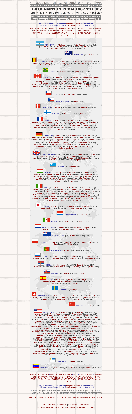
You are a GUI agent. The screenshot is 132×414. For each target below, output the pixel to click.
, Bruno (76, 190)
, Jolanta (71, 242)
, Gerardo (84, 221)
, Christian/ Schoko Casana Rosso (52, 146)
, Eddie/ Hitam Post (90, 339)
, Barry (61, 78)
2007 (44, 405)
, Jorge (65, 45)
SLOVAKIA (40, 34)
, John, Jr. (95, 332)
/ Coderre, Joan (82, 314)
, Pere (77, 283)
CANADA (68, 29)
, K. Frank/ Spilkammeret (66, 107)
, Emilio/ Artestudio (58, 197)
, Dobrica (61, 267)
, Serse (78, 195)
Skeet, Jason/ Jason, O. (61, 160)
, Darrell (60, 136)
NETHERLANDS (57, 32)
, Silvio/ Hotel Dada (86, 45)
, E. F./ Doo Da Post (78, 334)
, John (80, 160)
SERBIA (33, 34)
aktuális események (73, 407)
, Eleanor (85, 335)
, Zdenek (79, 101)
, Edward (76, 259)
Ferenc (89, 228)
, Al (65, 318)
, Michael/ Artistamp (76, 79)
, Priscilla (43, 341)
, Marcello (42, 193)
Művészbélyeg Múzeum (79, 397)
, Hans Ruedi (78, 296)
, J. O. (70, 114)
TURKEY (75, 34)
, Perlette (66, 61)
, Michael (47, 83)
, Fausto (74, 197)
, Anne (87, 319)
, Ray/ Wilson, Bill (66, 335)
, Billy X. (80, 326)
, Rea (57, 144)
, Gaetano (80, 191)
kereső (91, 407)
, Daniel (82, 122)
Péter (84, 273)
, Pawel (73, 244)
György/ (43, 174)
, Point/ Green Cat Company (45, 298)
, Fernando (58, 188)
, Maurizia (90, 190)
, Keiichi (88, 207)
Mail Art (50, 139)
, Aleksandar (41, 267)
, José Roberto (82, 71)
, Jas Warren (65, 83)
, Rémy (53, 127)
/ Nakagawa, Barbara (63, 346)
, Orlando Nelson (75, 95)
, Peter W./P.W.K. (70, 298)
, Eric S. (54, 61)
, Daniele (88, 197)
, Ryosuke (57, 207)
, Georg (67, 143)
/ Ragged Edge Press (78, 351)
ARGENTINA (34, 29)
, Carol (64, 348)
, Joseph (87, 124)
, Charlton (62, 321)
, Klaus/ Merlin (88, 144)
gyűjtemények (48, 407)
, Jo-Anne (44, 330)
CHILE (75, 29)
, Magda (68, 229)
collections (51, 405)
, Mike (89, 316)
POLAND (80, 32)
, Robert (92, 341)
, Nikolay (58, 259)
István (85, 178)
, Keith (61, 156)
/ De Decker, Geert (52, 65)
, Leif (75, 290)
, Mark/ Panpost (81, 318)
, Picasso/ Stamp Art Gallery (45, 332)
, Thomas (60, 296)
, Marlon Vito (39, 342)
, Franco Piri (71, 193)
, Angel (59, 368)
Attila (78, 176)
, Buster (86, 323)
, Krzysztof (59, 244)
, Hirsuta (56, 342)
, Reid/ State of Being (58, 355)
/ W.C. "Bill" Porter (47, 351)
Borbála (65, 176)
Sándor (83, 265)
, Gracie (43, 339)
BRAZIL (61, 29)
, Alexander (39, 259)
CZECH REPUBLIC (86, 29)
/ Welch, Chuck (42, 326)
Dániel (61, 172)
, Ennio (37, 198)
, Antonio (94, 198)
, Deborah (57, 325)
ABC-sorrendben (72, 25)
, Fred (38, 86)
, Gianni (64, 190)
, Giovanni (79, 200)
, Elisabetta (38, 195)
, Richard (72, 85)
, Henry (69, 122)
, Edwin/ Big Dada (90, 86)
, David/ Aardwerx (40, 158)
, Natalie (93, 259)
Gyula (43, 178)
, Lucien (91, 127)
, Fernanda (56, 193)
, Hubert (59, 337)
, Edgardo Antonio (77, 48)
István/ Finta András (45, 180)
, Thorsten (64, 139)
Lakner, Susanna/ (47, 143)
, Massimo (40, 197)
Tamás (76, 180)
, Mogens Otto (88, 107)
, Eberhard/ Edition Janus (89, 137)
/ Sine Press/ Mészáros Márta (63, 178)
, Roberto (54, 200)
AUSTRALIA (44, 29)
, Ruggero (91, 195)
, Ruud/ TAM (50, 229)
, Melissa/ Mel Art (70, 81)
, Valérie (79, 127)
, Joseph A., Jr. (58, 353)
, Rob (52, 318)
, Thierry (72, 65)
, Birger (38, 139)
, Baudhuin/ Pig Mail (88, 63)
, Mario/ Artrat (78, 337)
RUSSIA (97, 32)
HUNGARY (83, 30)
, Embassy (58, 314)
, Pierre (39, 127)
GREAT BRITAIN (64, 30)
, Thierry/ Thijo (68, 63)
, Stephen (59, 341)
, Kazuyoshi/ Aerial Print (54, 208)
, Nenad (64, 265)
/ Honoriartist (44, 335)
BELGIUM (53, 29)
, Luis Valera (75, 368)
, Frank (87, 330)
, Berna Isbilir (94, 306)
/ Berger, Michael (65, 137)
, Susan (76, 88)
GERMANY (53, 30)
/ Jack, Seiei (81, 208)
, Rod (83, 229)
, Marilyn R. (74, 342)
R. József (70, 273)
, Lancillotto (51, 190)
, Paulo (65, 71)
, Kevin (55, 86)
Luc (36, 63)
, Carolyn (81, 348)
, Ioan (36, 137)
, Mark (72, 158)
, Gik (90, 257)
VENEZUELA (66, 36)
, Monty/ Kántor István (46, 81)
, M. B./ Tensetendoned (78, 325)
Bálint (60, 181)
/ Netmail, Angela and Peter (72, 141)
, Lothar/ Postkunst (84, 299)
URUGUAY (97, 34)
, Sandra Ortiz (79, 349)
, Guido (85, 65)
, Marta (47, 156)
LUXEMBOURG (36, 32)
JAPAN (96, 30)
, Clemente (77, 361)
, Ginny (94, 337)
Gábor (74, 181)
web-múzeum (60, 407)
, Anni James (93, 368)
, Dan (56, 319)
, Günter (48, 299)
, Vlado (79, 267)
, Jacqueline (94, 342)
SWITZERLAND (65, 34)
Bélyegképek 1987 (96, 397)
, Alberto (66, 200)
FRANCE (44, 30)
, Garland (40, 337)
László (38, 176)
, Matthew (66, 127)
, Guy (78, 61)
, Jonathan (47, 348)
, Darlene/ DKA (85, 312)
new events (72, 405)
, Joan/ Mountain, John (60, 283)
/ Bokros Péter (75, 174)
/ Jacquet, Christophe (66, 129)
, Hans (74, 136)
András (90, 176)
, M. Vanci (64, 299)
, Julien (88, 120)
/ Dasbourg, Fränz (90, 215)
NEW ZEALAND (69, 32)
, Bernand (54, 122)
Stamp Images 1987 (51, 397)
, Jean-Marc (91, 298)
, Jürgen (95, 139)
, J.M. (85, 280)
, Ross (71, 86)
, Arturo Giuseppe (67, 330)
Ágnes (59, 174)
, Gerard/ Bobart (72, 316)
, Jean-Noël (59, 126)
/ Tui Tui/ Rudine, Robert (55, 328)
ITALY (90, 30)
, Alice (42, 319)
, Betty (93, 191)
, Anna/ (77, 78)
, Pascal (88, 126)
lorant (52, 176)
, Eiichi (72, 207)
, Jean (95, 122)
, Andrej (94, 267)
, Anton (69, 198)
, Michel (62, 124)
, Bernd (85, 143)
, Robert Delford (44, 321)
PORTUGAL (88, 32)
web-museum (62, 405)
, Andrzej (89, 242)
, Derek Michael (54, 79)
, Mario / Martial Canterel (68, 47)
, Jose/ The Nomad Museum (76, 250)
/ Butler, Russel (82, 321)
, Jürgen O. (71, 144)
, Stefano (37, 191)
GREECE (74, 30)
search (86, 405)
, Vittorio (74, 188)
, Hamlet (59, 339)
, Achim (77, 146)
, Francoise (47, 124)
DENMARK (98, 29)
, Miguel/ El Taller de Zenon (77, 281)
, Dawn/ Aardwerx (90, 158)
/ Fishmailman (79, 139)
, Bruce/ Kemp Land (79, 236)
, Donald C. (85, 346)
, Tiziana (88, 188)
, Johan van (50, 63)
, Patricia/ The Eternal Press (54, 349)
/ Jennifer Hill (79, 328)
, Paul (82, 83)
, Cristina (57, 48)
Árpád (87, 172)
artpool (80, 405)
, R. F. (87, 81)
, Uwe (89, 136)
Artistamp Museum (36, 397)
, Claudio (81, 198)
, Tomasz (56, 242)
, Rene (69, 221)
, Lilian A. (38, 318)
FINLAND (36, 30)
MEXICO (47, 32)
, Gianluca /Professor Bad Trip (58, 195)
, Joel (74, 124)
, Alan (74, 156)
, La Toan (59, 88)
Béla (90, 174)
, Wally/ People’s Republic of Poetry (47, 85)
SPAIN (48, 34)
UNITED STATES (86, 34)
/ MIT (75, 166)
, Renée (64, 228)
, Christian (60, 120)
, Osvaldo (88, 47)
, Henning (41, 144)
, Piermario (65, 191)
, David (95, 55)
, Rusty (70, 323)
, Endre (89, 146)
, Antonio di (88, 193)
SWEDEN (55, 34)
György (74, 172)
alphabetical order (73, 23)
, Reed (66, 312)
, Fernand (53, 316)
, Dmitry (60, 257)
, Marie (40, 314)
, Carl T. (56, 323)
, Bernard (91, 61)
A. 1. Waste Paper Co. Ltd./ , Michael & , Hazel (79, 154)
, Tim (89, 85)
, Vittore (38, 190)
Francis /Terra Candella (73, 332)
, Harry (87, 156)
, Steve (43, 346)
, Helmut (50, 141)
